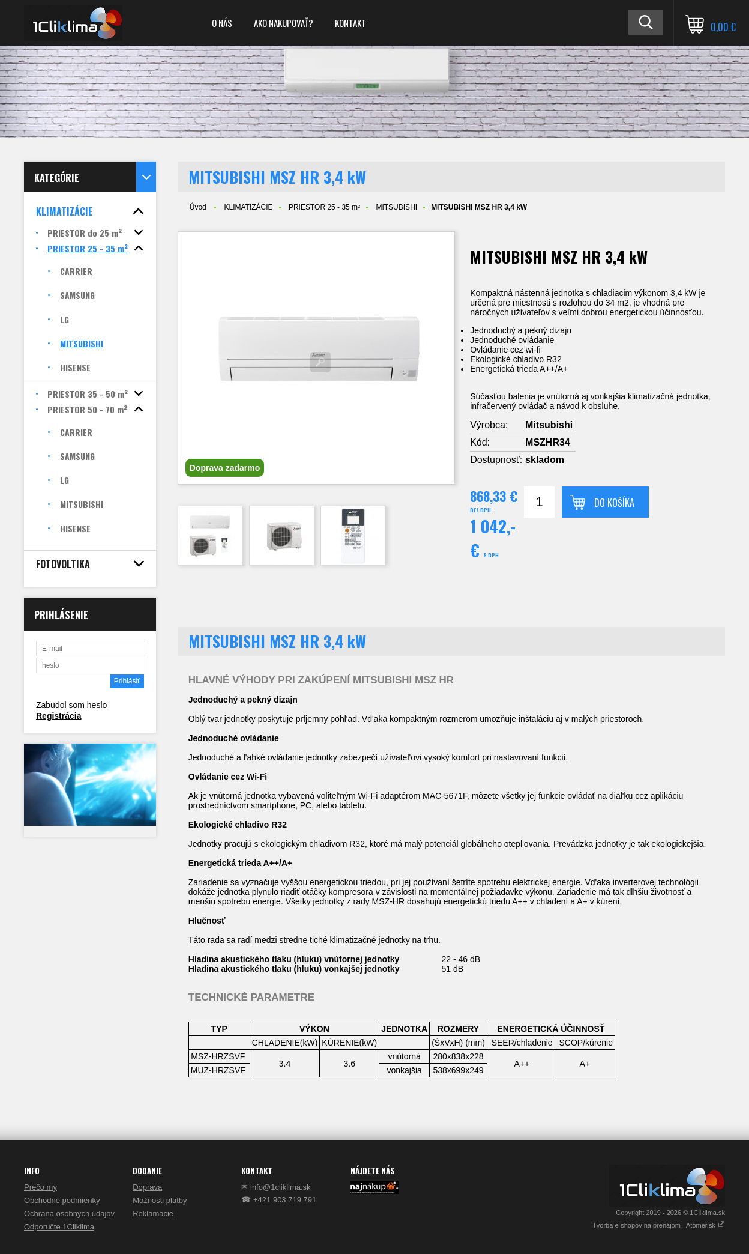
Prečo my (40, 1187)
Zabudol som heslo (71, 705)
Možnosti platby (160, 1200)
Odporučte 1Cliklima (59, 1226)
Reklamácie (153, 1213)
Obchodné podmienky (62, 1200)
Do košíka (614, 502)
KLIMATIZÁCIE (248, 207)
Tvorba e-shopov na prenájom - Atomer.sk (658, 1225)
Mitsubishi (549, 425)
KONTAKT (350, 22)
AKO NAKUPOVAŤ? (283, 22)
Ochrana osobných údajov (69, 1213)
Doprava (147, 1187)
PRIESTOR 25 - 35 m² (324, 207)
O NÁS (222, 22)
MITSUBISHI (396, 207)
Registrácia (58, 716)
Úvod (198, 207)
